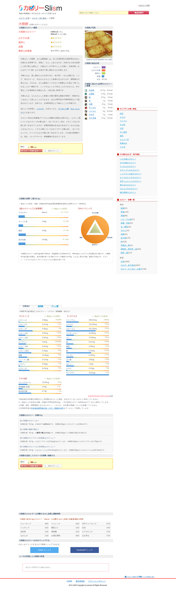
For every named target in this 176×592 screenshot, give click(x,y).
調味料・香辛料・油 (129, 249)
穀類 (122, 208)
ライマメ (123, 121)
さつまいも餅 (63, 109)
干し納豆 (123, 132)
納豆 (121, 136)
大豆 (121, 128)
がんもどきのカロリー (129, 189)
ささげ (122, 117)
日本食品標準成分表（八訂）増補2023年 (47, 408)
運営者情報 (80, 581)
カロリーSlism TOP (133, 576)
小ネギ (91, 114)
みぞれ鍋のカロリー (128, 163)
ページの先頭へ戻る (148, 576)
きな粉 (122, 125)
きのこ (123, 230)
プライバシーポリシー (97, 581)
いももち (40, 109)
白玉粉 (91, 90)
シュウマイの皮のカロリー (130, 174)
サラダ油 (92, 118)
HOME (69, 581)
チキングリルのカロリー (130, 170)
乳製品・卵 (125, 245)
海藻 (122, 234)
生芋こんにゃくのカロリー (130, 181)
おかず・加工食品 (128, 265)
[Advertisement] (41, 176)
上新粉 (91, 94)
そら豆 (122, 147)
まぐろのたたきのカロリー (130, 178)
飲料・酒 (124, 253)
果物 (122, 216)
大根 (90, 104)
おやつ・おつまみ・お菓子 (131, 269)
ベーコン (92, 111)
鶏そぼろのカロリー (128, 185)
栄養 (20, 46)
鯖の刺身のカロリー (128, 192)
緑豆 (121, 114)
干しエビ (92, 107)
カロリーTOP (144, 5)
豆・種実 (124, 227)
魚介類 (123, 238)
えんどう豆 (124, 139)
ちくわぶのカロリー (128, 166)
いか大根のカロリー (128, 159)
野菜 (122, 212)
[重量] (24, 146)
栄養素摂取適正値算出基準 (98, 396)
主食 (122, 261)
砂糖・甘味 (125, 223)
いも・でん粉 (126, 219)
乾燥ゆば (123, 143)
